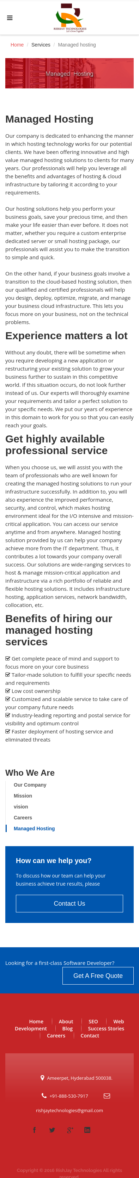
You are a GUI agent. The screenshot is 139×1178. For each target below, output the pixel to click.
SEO (93, 1021)
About (66, 1021)
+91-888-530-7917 (68, 1096)
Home (17, 45)
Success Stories (106, 1028)
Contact (90, 1035)
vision (21, 807)
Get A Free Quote (98, 975)
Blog (67, 1028)
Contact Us (69, 903)
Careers (23, 817)
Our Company (30, 785)
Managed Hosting (34, 828)
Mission (23, 796)
